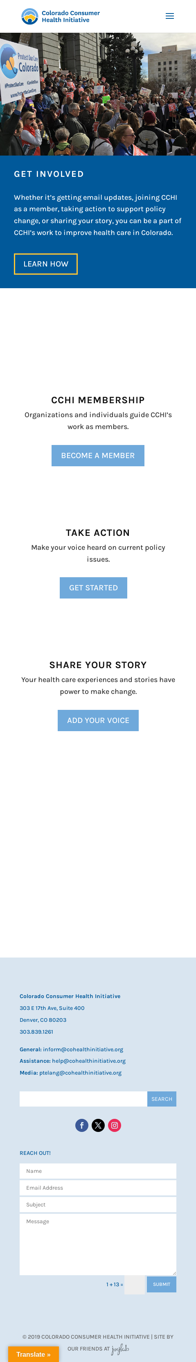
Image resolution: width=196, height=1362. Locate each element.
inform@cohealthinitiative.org (83, 1049)
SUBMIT (161, 1284)
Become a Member (98, 455)
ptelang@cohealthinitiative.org (80, 1072)
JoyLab (120, 1348)
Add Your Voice (98, 720)
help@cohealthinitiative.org (89, 1060)
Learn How (45, 264)
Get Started (93, 587)
